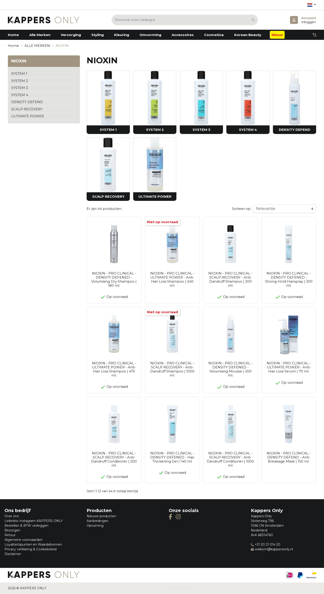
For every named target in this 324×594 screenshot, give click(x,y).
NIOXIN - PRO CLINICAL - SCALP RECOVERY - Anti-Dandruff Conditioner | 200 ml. (114, 459)
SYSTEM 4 (19, 95)
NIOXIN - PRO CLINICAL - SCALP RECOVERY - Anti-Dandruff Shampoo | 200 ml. (230, 279)
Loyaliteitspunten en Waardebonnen (33, 544)
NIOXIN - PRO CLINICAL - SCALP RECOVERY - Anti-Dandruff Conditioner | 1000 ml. (230, 459)
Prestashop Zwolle (179, 588)
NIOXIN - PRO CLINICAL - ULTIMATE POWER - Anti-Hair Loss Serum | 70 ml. (289, 367)
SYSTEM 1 (19, 73)
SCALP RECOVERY (27, 109)
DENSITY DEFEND (27, 102)
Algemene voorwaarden (23, 540)
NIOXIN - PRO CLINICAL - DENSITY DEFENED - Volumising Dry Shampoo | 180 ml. (114, 279)
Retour (10, 535)
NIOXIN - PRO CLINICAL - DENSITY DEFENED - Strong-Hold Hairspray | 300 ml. (289, 279)
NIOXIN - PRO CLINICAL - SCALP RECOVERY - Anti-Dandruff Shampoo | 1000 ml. (172, 369)
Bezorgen (12, 530)
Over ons (11, 516)
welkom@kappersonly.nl (272, 549)
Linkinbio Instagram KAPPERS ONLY (33, 521)
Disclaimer (12, 554)
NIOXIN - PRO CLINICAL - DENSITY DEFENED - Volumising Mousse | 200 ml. (230, 369)
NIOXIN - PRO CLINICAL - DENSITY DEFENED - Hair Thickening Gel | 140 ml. (172, 457)
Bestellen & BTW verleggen (26, 526)
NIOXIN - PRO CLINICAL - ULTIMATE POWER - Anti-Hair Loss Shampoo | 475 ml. (114, 369)
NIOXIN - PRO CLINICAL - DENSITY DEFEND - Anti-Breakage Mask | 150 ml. (289, 457)
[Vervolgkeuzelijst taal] (311, 4)
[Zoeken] (185, 20)
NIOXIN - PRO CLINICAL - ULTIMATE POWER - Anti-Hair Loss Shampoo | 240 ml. (172, 279)
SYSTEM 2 (19, 81)
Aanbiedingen (97, 521)
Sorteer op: (241, 208)
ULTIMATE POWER (27, 116)
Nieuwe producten (101, 516)
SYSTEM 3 (19, 88)
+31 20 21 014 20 (265, 544)
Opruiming (95, 526)
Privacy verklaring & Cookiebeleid (30, 549)
